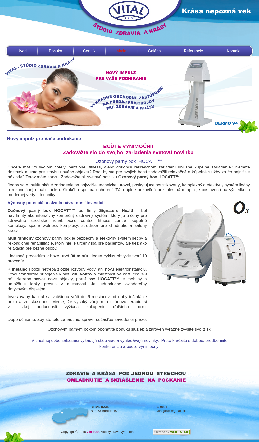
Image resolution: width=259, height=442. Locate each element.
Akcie (121, 51)
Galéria (154, 51)
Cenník (89, 51)
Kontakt (233, 51)
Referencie (193, 51)
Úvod (22, 51)
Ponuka (55, 51)
